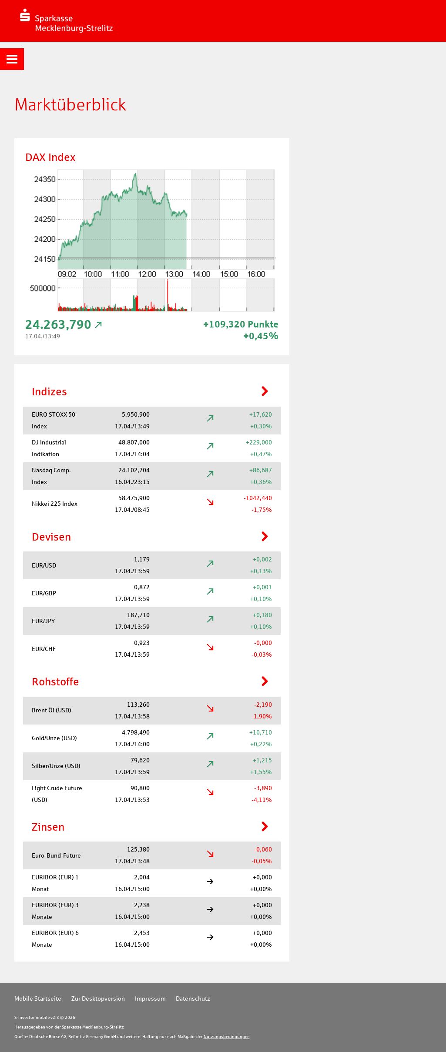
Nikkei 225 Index (54, 503)
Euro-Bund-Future (56, 855)
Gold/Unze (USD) (54, 738)
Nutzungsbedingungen (227, 1036)
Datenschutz (193, 998)
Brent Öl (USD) (51, 710)
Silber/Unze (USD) (56, 765)
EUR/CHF (44, 648)
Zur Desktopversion (98, 998)
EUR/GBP (44, 593)
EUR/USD (44, 565)
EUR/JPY (43, 621)
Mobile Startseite (37, 998)
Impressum (150, 998)
